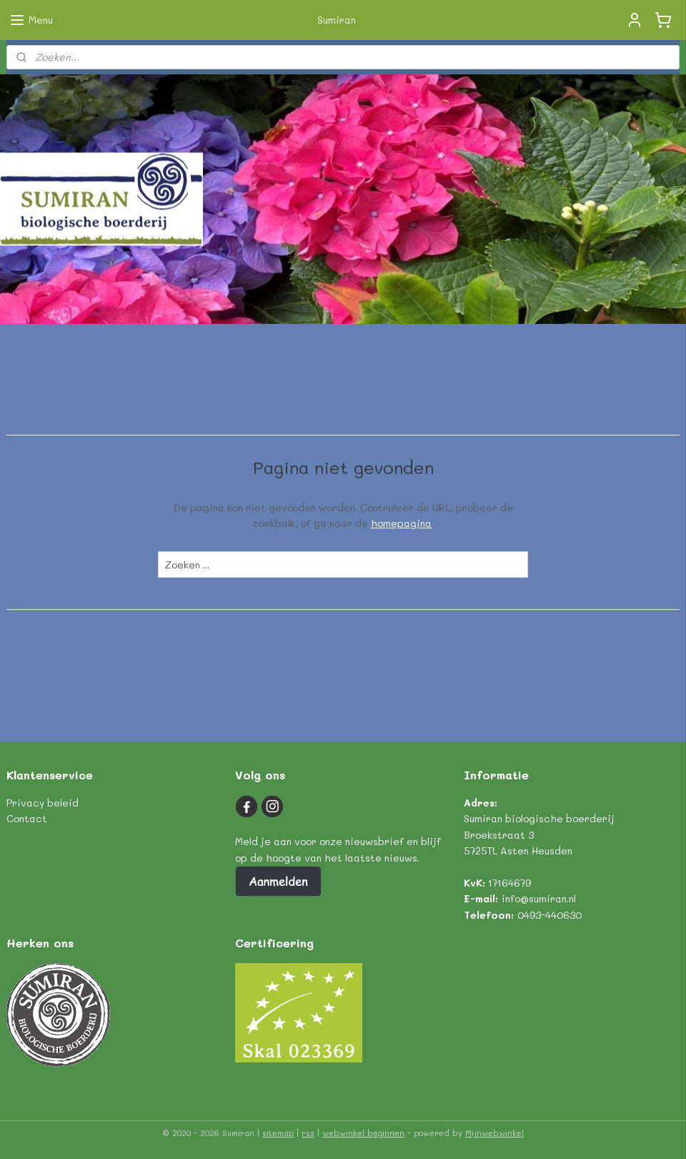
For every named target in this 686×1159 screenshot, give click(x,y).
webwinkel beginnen (363, 1133)
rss (308, 1133)
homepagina (401, 523)
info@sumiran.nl (539, 898)
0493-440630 (549, 915)
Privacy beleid (42, 802)
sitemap (278, 1133)
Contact (26, 818)
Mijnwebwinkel (494, 1133)
